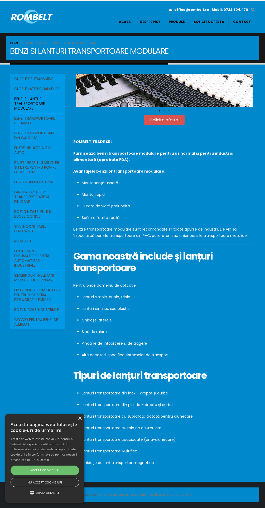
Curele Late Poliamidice (36, 88)
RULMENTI (22, 241)
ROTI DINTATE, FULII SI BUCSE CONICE (33, 214)
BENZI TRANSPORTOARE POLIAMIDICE (34, 121)
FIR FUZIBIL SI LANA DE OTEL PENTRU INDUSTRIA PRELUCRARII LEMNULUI (37, 294)
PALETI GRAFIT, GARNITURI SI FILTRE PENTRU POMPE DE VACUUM (36, 167)
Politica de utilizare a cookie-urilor (122, 494)
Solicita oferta (209, 21)
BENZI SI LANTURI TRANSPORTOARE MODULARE (29, 103)
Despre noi (150, 21)
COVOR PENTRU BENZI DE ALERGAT (36, 322)
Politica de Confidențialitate (171, 494)
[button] (253, 10)
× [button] (80, 419)
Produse (177, 21)
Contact (242, 21)
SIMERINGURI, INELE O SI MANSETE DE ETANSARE (34, 278)
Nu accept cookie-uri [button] (45, 482)
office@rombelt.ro (189, 9)
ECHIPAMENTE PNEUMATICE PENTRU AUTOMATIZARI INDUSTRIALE (32, 258)
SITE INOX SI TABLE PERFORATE (30, 229)
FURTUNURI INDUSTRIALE (34, 182)
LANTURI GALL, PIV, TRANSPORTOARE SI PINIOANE (31, 196)
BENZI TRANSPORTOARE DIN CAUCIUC (34, 135)
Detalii (44, 460)
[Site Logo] (32, 17)
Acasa (125, 21)
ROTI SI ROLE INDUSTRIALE (36, 309)
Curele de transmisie (34, 78)
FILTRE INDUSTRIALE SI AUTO (32, 150)
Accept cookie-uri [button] (45, 470)
